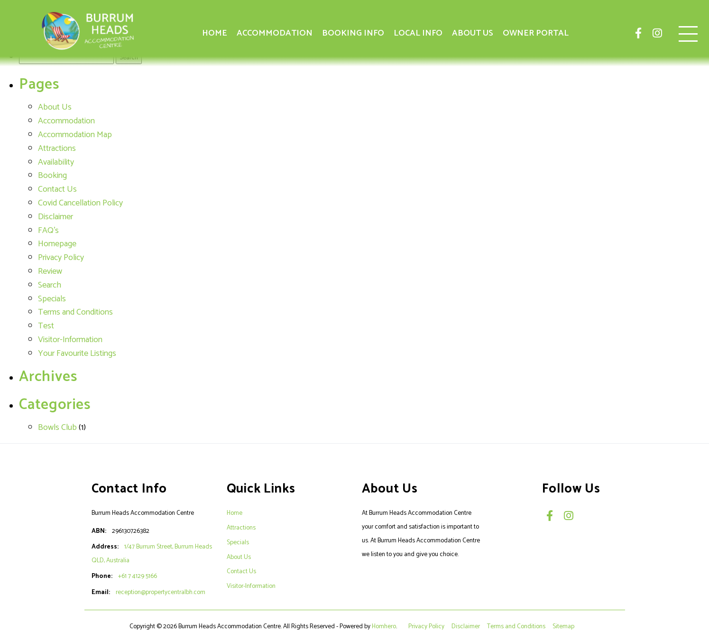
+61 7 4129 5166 (137, 576)
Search (49, 285)
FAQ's (48, 230)
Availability (56, 162)
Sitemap (564, 626)
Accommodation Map (75, 135)
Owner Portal (536, 33)
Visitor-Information (70, 340)
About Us (472, 33)
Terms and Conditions (75, 312)
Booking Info (353, 33)
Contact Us (57, 189)
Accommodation (275, 33)
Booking (52, 175)
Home (214, 33)
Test (46, 326)
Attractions (57, 148)
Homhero (384, 626)
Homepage (57, 244)
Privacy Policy (61, 258)
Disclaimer (55, 217)
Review (50, 271)
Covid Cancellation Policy (80, 203)
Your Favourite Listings (77, 353)
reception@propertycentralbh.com (160, 592)
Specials (52, 299)
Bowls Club (57, 427)
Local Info (418, 33)
